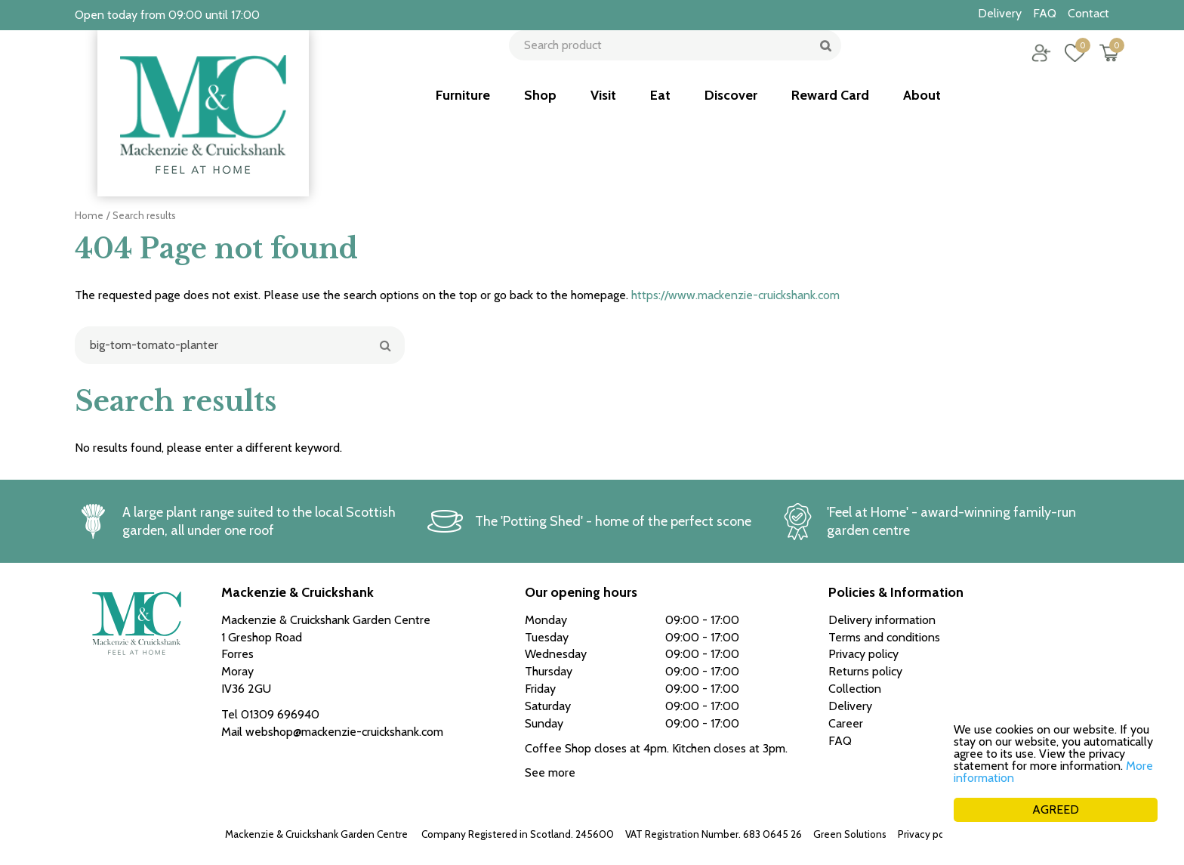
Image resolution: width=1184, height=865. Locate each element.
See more (550, 772)
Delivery (850, 706)
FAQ (840, 741)
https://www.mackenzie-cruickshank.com (735, 295)
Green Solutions (849, 834)
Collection (854, 688)
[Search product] (669, 64)
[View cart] (1098, 64)
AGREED (1055, 809)
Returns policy (865, 671)
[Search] (240, 345)
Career (845, 723)
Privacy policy (929, 834)
